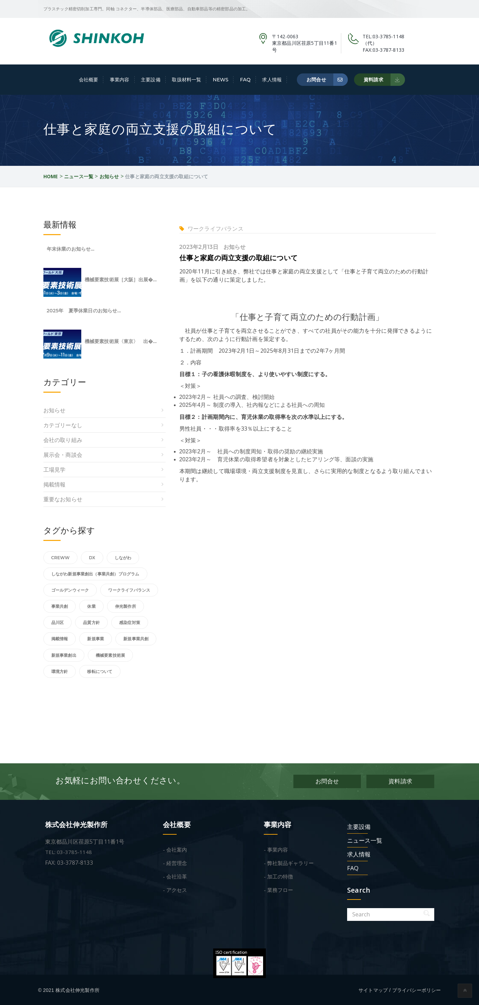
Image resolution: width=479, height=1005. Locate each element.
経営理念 (176, 861)
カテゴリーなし (62, 425)
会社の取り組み (62, 440)
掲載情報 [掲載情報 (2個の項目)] (59, 638)
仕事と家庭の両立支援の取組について (238, 258)
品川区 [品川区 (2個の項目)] (57, 622)
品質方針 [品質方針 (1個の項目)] (91, 622)
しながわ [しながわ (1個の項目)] (123, 557)
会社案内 (176, 848)
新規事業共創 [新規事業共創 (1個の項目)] (135, 638)
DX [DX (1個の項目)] (92, 557)
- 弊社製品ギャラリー (289, 861)
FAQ (245, 80)
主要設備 (150, 80)
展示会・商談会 (62, 455)
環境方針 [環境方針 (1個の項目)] (59, 671)
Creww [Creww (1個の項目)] (60, 557)
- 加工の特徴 (278, 875)
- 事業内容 (276, 848)
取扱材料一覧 (186, 80)
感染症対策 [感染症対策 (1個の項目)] (129, 622)
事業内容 (119, 80)
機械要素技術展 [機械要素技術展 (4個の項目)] (110, 655)
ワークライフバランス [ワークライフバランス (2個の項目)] (129, 590)
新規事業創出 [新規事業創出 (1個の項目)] (63, 655)
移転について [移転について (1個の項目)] (99, 671)
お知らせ (234, 247)
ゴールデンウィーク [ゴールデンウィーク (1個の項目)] (70, 590)
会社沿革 (176, 875)
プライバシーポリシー (416, 989)
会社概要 (88, 80)
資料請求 (384, 79)
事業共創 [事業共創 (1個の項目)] (59, 606)
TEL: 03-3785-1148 (68, 850)
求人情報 (272, 80)
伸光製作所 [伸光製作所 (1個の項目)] (125, 606)
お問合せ (327, 79)
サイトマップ (373, 989)
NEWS (220, 80)
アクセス (176, 888)
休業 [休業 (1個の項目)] (91, 606)
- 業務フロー (278, 888)
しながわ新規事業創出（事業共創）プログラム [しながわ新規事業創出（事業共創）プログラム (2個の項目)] (95, 573)
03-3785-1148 (388, 36)
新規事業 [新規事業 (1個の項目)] (95, 638)
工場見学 (54, 469)
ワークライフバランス (215, 228)
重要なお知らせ (62, 499)
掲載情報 (54, 484)
